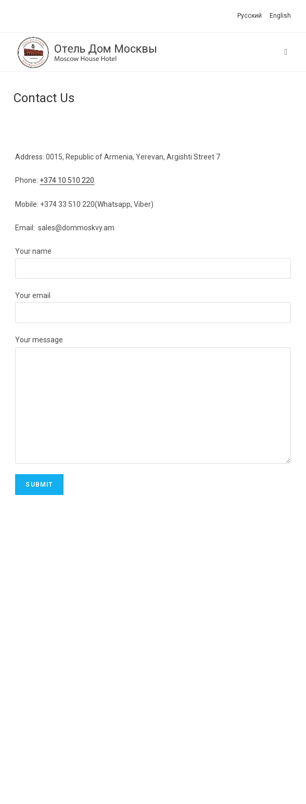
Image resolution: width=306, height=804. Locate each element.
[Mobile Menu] (287, 52)
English (280, 15)
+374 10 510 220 (67, 180)
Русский (249, 15)
